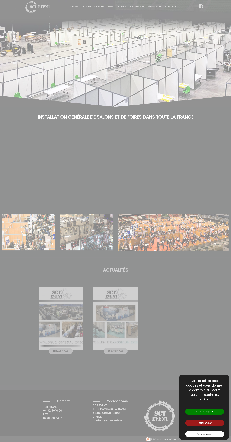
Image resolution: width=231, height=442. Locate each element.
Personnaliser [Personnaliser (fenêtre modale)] (205, 434)
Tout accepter (204, 411)
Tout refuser (204, 423)
